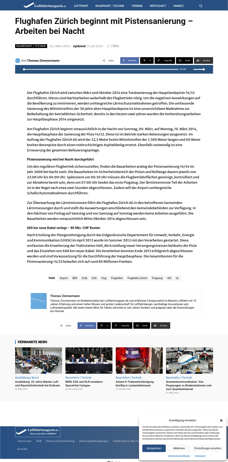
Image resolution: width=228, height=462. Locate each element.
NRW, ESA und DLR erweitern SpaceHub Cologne (84, 383)
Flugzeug (157, 278)
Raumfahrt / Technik (31, 46)
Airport (64, 278)
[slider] (101, 69)
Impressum (200, 456)
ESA (94, 278)
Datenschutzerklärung (179, 456)
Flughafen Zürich (137, 278)
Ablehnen (179, 448)
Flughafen (117, 278)
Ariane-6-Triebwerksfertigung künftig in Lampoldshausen (135, 383)
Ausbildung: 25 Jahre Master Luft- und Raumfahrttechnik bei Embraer (38, 383)
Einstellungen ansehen (207, 448)
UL (177, 278)
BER (74, 278)
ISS (169, 278)
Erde (84, 278)
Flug (103, 278)
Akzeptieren (154, 448)
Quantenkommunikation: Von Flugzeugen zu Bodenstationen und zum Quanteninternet (189, 385)
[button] (221, 420)
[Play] (19, 69)
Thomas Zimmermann (43, 60)
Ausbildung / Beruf (27, 377)
